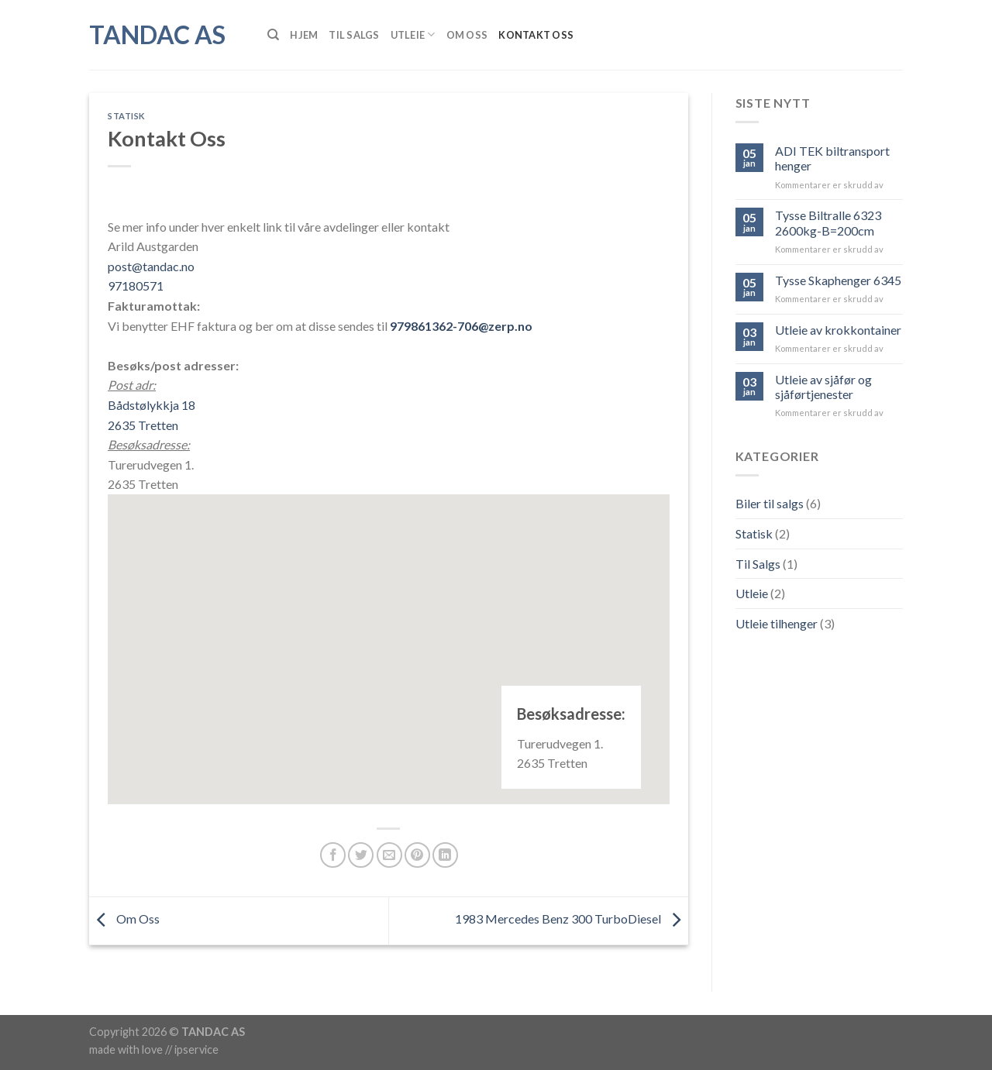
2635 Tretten (143, 425)
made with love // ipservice (154, 1049)
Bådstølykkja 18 (151, 404)
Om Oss (467, 35)
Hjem (304, 35)
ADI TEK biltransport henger (832, 158)
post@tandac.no (151, 266)
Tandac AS (157, 34)
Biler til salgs (769, 503)
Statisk (127, 116)
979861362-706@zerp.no (461, 325)
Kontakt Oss (536, 35)
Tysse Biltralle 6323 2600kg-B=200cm (828, 222)
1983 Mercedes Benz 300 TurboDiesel (571, 919)
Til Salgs (354, 35)
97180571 (136, 285)
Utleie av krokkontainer (838, 329)
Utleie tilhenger (776, 623)
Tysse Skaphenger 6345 (838, 280)
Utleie (413, 34)
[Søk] (273, 35)
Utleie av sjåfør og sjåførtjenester (823, 386)
